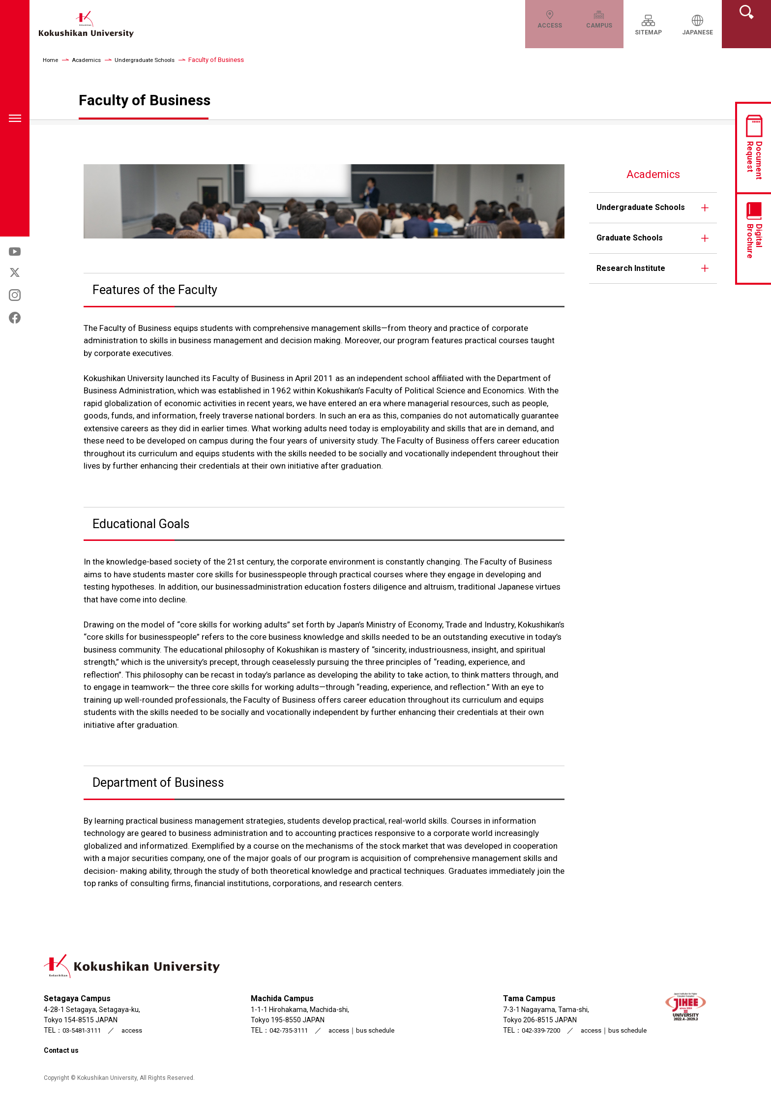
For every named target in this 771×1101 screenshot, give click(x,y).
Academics (90, 59)
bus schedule (377, 1030)
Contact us (64, 1050)
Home (51, 59)
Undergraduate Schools (154, 59)
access (138, 1030)
